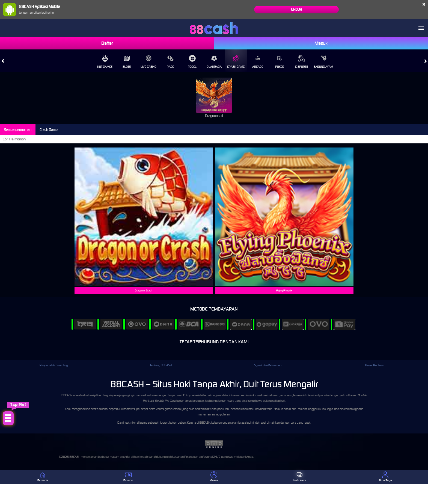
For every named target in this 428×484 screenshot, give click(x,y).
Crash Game (236, 62)
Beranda (42, 476)
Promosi (128, 476)
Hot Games (104, 62)
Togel (192, 62)
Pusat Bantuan (374, 365)
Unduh (296, 9)
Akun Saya (385, 476)
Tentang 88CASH (161, 365)
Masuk (321, 43)
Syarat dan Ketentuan (267, 365)
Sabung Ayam (323, 62)
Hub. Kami (299, 476)
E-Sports (301, 62)
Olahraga (214, 62)
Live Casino (148, 62)
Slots (127, 62)
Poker (279, 62)
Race (170, 62)
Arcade (257, 62)
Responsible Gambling (54, 365)
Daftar (107, 43)
